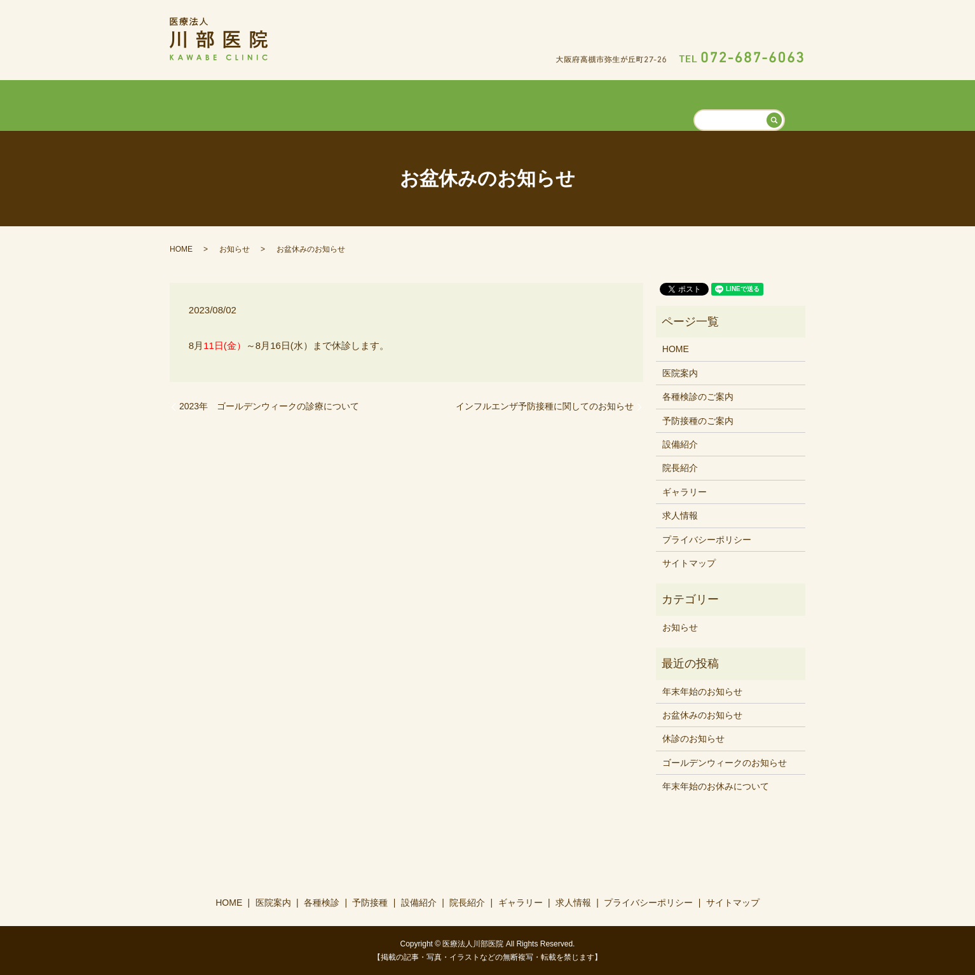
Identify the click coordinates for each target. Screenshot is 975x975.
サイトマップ (689, 562)
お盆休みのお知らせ (702, 714)
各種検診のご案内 (697, 396)
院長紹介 (564, 104)
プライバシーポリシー (706, 538)
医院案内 (336, 104)
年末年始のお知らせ (702, 690)
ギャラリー (625, 104)
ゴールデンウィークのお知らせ (724, 761)
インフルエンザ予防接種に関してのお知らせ (545, 405)
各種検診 (393, 104)
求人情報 (687, 104)
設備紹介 (507, 104)
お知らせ (234, 247)
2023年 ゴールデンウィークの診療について (269, 405)
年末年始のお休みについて (715, 786)
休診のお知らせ (693, 738)
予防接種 (450, 104)
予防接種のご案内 (697, 419)
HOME (283, 104)
